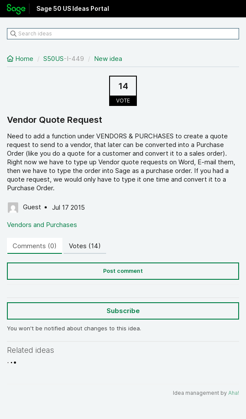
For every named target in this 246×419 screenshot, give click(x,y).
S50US (53, 58)
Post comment (123, 271)
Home (21, 58)
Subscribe (123, 311)
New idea (108, 58)
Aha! (233, 393)
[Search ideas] (123, 33)
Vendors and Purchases (42, 225)
